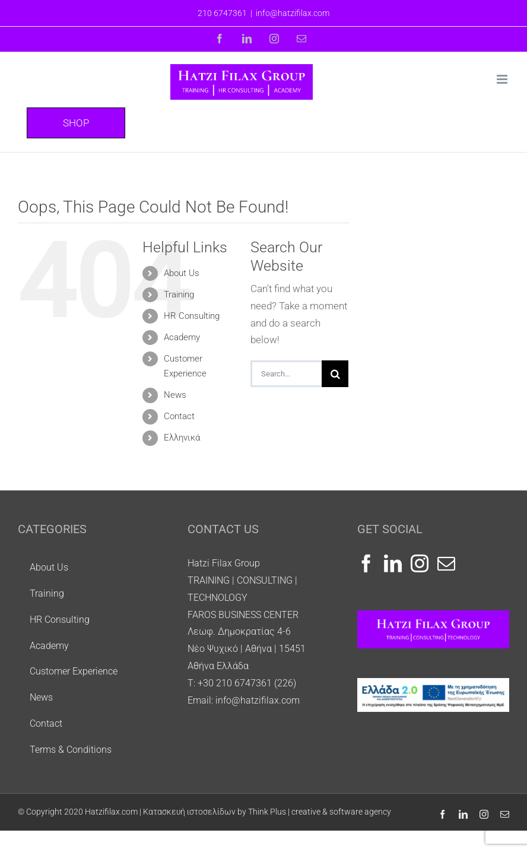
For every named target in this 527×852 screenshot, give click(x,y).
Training (179, 294)
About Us (181, 273)
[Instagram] (419, 563)
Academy (182, 337)
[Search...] (286, 373)
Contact (179, 416)
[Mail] (446, 563)
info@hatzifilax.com (292, 13)
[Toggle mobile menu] (503, 79)
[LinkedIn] (393, 563)
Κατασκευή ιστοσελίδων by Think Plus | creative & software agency (267, 811)
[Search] (335, 373)
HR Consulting (192, 316)
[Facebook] (366, 563)
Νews (175, 394)
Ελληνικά (182, 437)
